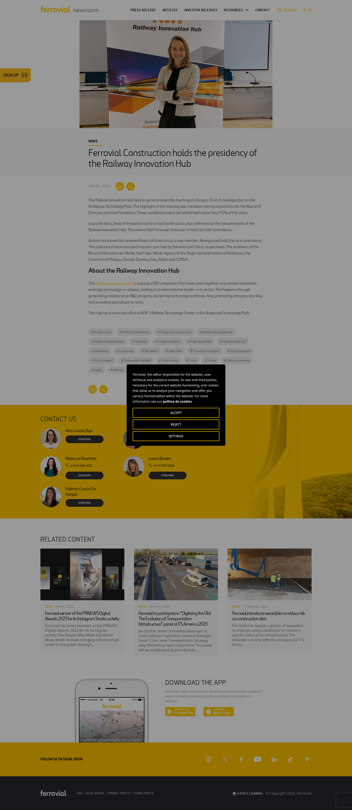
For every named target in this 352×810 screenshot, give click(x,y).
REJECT (176, 424)
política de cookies (177, 401)
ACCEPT (176, 413)
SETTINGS (176, 436)
